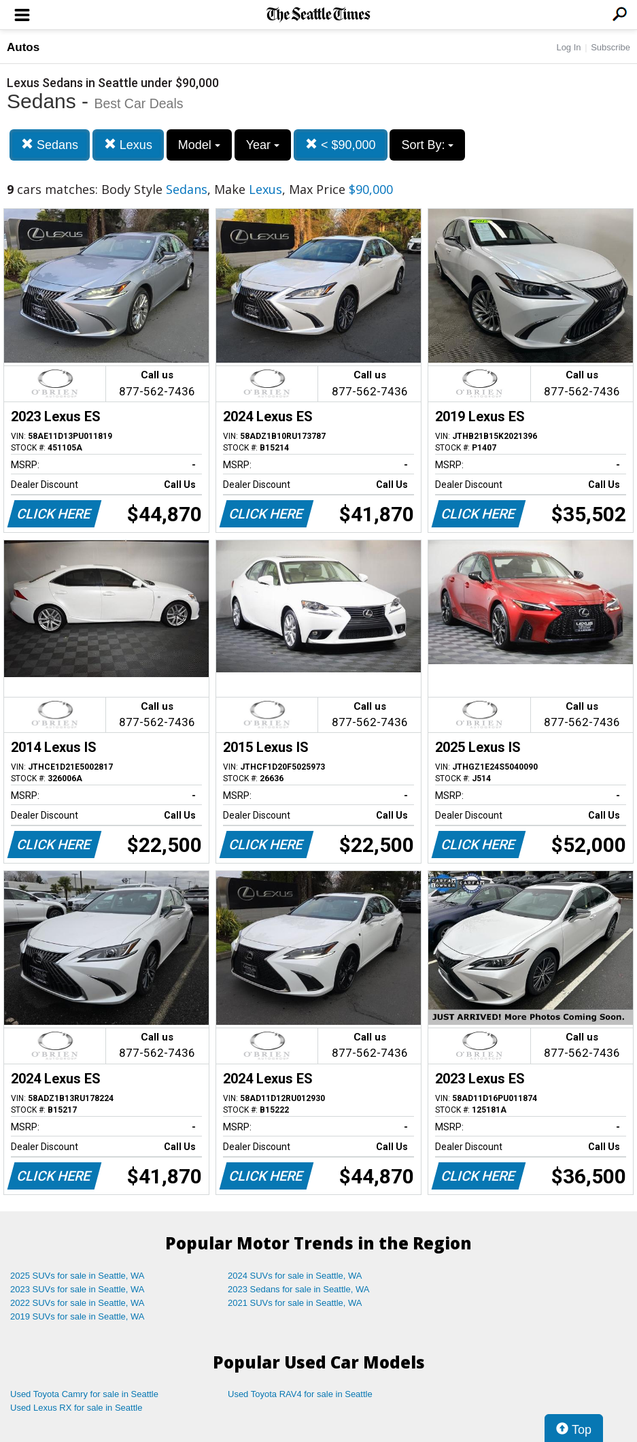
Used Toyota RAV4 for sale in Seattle (300, 1394)
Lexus (128, 144)
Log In (568, 47)
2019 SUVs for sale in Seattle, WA (77, 1316)
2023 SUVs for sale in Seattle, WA (77, 1289)
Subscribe (610, 47)
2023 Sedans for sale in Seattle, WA (298, 1289)
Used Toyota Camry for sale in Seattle (84, 1394)
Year (262, 145)
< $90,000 (340, 144)
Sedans (49, 144)
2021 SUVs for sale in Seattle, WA (295, 1303)
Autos (23, 47)
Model (199, 145)
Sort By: (427, 145)
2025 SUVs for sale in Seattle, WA (77, 1276)
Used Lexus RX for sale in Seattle (76, 1408)
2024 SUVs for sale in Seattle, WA (295, 1276)
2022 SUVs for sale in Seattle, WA (77, 1303)
